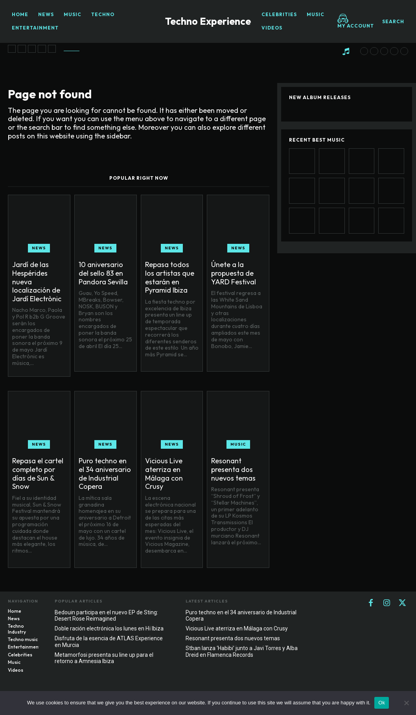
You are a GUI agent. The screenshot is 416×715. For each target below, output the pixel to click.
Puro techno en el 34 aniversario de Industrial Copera (105, 473)
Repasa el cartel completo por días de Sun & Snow (37, 473)
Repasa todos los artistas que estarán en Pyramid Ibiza (169, 277)
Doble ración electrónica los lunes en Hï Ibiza (109, 628)
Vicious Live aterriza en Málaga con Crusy (164, 473)
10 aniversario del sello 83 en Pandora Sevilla (103, 273)
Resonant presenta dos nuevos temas (233, 469)
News (39, 248)
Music (238, 444)
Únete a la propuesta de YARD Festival (233, 273)
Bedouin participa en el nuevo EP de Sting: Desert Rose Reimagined (106, 615)
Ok (381, 703)
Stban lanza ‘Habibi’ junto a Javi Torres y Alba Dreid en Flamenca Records (242, 651)
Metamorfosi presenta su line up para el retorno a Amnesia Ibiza (104, 658)
